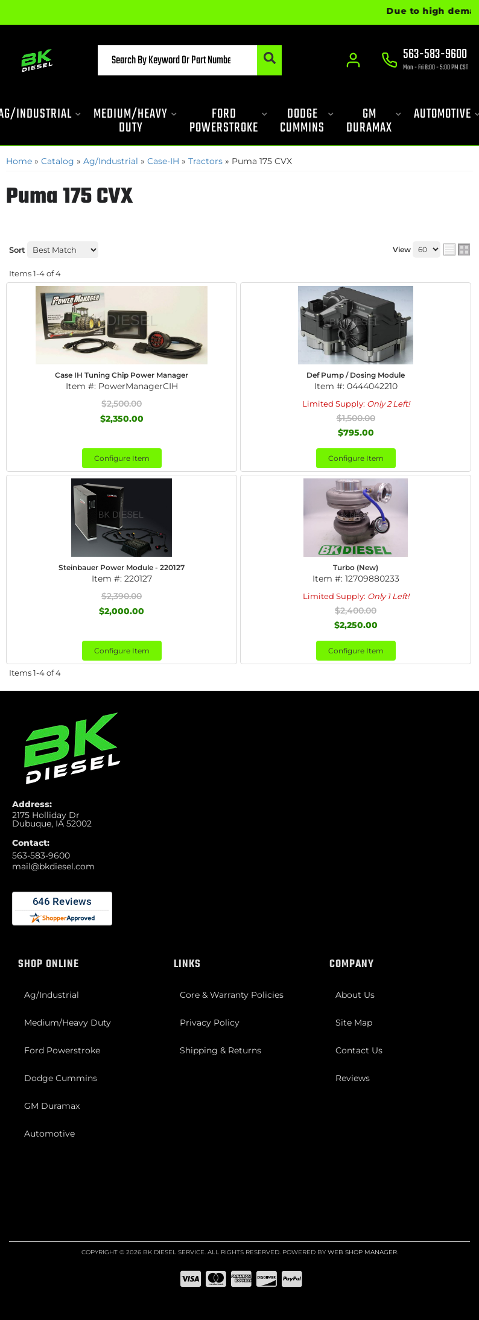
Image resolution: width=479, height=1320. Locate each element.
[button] (190, 60)
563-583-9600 (41, 855)
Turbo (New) (355, 567)
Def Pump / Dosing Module (355, 374)
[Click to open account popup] (353, 60)
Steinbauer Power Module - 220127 (122, 567)
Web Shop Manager (362, 1252)
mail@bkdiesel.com (53, 866)
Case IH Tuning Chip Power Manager (121, 374)
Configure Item (122, 458)
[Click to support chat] (424, 61)
